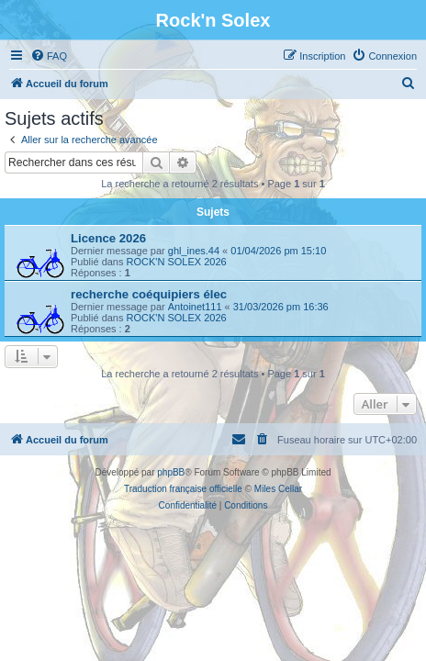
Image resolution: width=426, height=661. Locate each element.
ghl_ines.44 (193, 250)
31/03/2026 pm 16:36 (281, 306)
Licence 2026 (108, 238)
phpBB (171, 472)
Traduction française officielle (183, 489)
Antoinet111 (195, 306)
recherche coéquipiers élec (149, 294)
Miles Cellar (278, 489)
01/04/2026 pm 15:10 (278, 250)
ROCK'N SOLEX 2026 (177, 261)
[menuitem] (48, 56)
